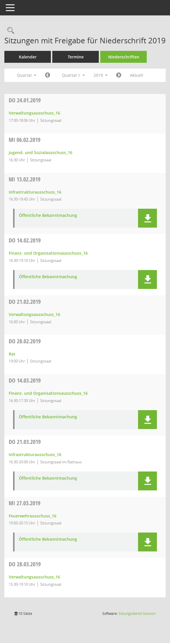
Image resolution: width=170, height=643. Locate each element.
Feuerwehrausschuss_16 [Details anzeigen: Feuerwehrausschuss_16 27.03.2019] (32, 516)
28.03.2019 (25, 564)
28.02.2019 (25, 341)
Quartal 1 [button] (73, 75)
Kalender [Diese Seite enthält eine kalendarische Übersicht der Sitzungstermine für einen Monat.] (28, 57)
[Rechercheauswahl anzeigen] (9, 30)
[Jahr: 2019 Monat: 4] (119, 75)
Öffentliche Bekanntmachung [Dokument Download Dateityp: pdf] (48, 215)
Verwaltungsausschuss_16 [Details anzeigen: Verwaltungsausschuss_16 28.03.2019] (34, 577)
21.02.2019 (25, 302)
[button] (147, 218)
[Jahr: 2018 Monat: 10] (47, 75)
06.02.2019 (24, 140)
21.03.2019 (25, 442)
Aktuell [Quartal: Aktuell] (136, 75)
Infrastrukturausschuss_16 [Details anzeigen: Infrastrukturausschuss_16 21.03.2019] (35, 454)
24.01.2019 (25, 100)
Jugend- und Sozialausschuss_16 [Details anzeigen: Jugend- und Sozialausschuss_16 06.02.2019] (40, 152)
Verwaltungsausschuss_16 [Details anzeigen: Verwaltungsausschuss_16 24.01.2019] (34, 113)
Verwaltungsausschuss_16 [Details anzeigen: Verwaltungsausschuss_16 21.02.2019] (34, 314)
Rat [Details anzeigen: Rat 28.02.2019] (12, 354)
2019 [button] (101, 75)
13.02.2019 (24, 179)
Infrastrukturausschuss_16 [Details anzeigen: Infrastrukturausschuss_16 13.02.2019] (35, 192)
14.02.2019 (25, 240)
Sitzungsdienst (137, 613)
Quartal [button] (26, 75)
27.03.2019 (24, 503)
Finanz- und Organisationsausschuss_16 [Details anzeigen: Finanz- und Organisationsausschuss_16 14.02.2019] (48, 253)
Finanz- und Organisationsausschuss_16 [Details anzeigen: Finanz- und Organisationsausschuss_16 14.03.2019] (48, 393)
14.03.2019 (25, 380)
